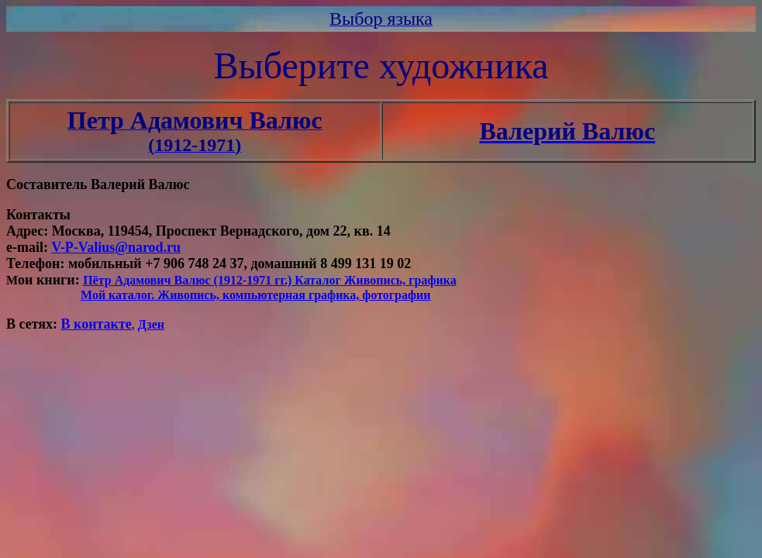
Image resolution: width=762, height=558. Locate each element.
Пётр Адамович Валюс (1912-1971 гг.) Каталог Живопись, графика (270, 280)
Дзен (151, 324)
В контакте (96, 324)
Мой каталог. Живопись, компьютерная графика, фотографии (256, 294)
